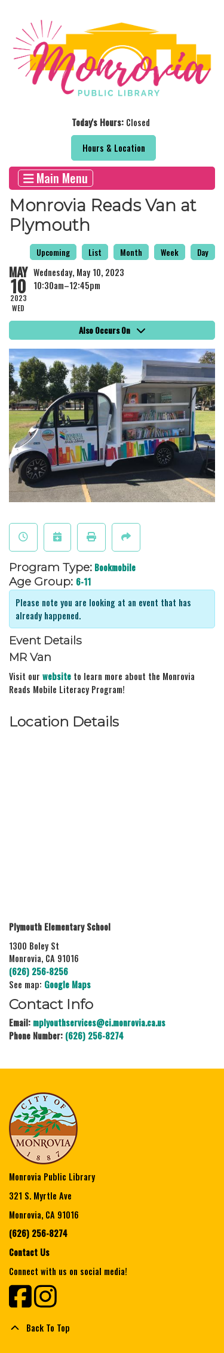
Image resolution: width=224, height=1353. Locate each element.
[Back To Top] (112, 1328)
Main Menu (55, 178)
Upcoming (53, 252)
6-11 (83, 581)
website (56, 676)
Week (170, 252)
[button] (110, 122)
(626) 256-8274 (94, 1035)
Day (202, 252)
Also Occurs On (112, 330)
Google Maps (67, 984)
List (95, 252)
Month (131, 252)
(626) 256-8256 (38, 971)
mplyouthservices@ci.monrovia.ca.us (99, 1022)
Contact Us (29, 1252)
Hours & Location (113, 148)
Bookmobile (115, 567)
